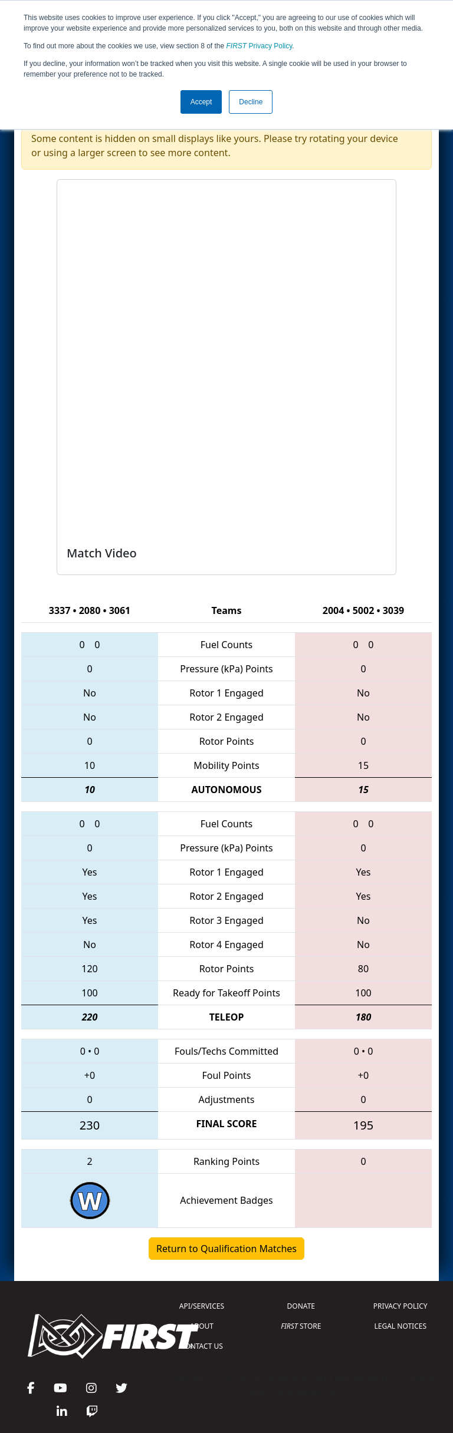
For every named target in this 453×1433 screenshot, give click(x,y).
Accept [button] (201, 102)
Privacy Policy (259, 46)
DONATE (301, 1306)
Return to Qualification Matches (226, 1248)
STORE (301, 1326)
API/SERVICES (201, 1306)
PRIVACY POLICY (400, 1306)
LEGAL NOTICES (401, 1326)
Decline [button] (250, 102)
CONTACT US (201, 1346)
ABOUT (202, 1326)
